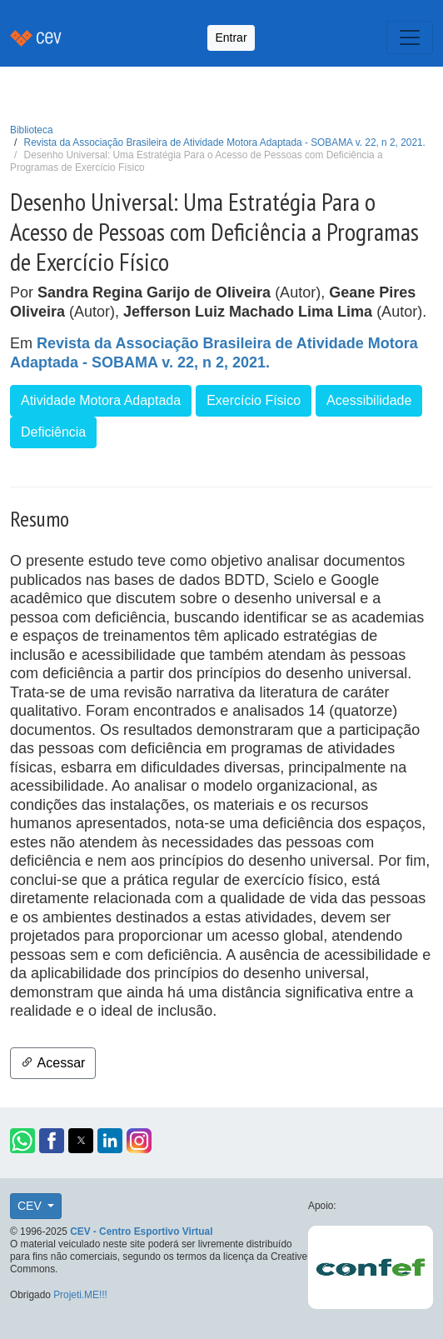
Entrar (230, 37)
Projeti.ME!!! (80, 1295)
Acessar (53, 1063)
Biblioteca (31, 130)
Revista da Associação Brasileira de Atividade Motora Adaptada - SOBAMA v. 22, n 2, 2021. (225, 142)
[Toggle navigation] (409, 37)
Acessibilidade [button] (368, 400)
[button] (22, 1140)
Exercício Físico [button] (254, 400)
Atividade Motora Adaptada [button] (101, 400)
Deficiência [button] (53, 432)
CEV (31, 1205)
